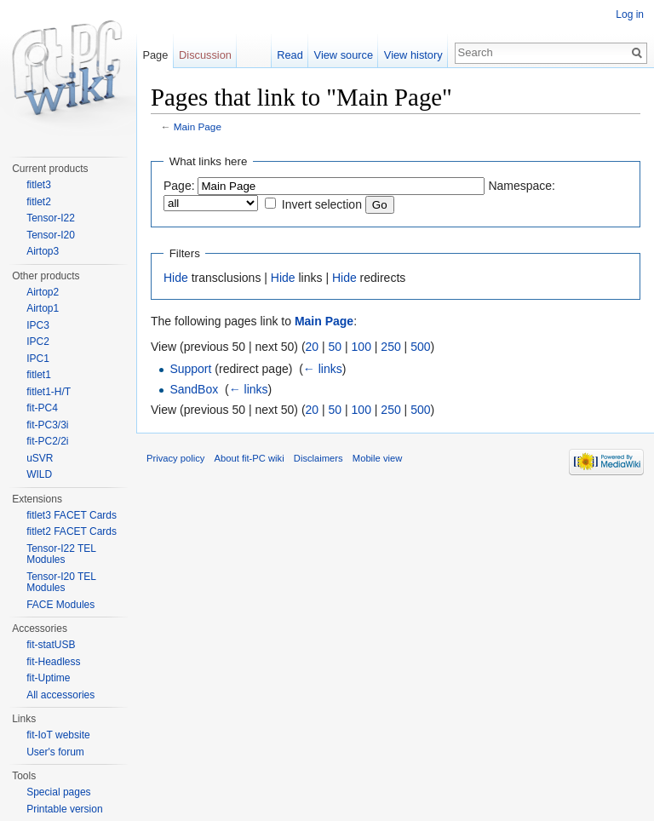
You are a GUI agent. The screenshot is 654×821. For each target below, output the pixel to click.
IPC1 (37, 359)
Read (290, 55)
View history (413, 55)
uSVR (39, 458)
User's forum (55, 752)
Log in (630, 14)
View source (343, 55)
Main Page (197, 126)
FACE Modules (60, 605)
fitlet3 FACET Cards (71, 515)
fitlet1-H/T (48, 392)
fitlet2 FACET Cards (71, 531)
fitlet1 (38, 375)
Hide (176, 277)
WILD (39, 474)
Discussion (205, 55)
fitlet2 (38, 202)
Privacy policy (175, 458)
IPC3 (37, 325)
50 (335, 346)
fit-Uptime (48, 678)
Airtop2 (42, 292)
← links (322, 369)
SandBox (193, 389)
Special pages (58, 792)
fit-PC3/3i (47, 425)
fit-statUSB (50, 645)
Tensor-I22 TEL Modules (60, 554)
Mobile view (377, 458)
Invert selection (322, 204)
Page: (179, 185)
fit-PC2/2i (47, 441)
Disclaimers (318, 458)
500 (420, 346)
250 (390, 346)
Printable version (64, 809)
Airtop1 (42, 308)
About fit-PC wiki (249, 458)
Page (155, 55)
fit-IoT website (57, 735)
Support (190, 369)
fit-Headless (53, 662)
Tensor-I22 (50, 218)
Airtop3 (42, 251)
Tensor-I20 (50, 235)
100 (361, 346)
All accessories (60, 695)
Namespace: (521, 185)
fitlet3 (38, 185)
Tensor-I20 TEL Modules (60, 582)
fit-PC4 (42, 408)
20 (312, 346)
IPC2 (37, 341)
